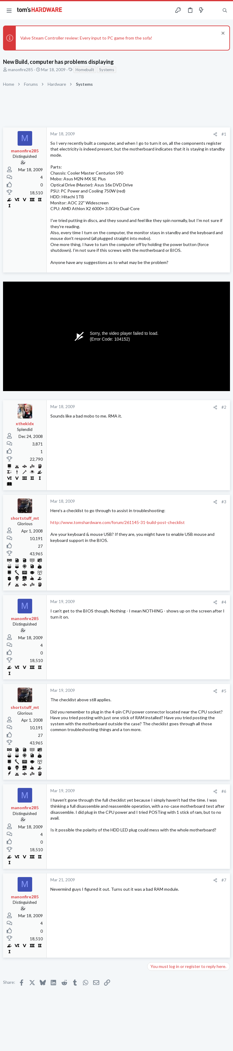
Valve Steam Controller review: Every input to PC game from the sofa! (86, 37)
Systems (106, 69)
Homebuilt (85, 69)
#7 (223, 880)
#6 (223, 791)
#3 (223, 501)
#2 (223, 407)
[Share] (215, 134)
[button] (9, 10)
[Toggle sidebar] (213, 10)
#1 (223, 134)
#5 (223, 691)
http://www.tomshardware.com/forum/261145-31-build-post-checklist (117, 522)
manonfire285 (20, 69)
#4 (223, 602)
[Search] (225, 10)
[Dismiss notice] (222, 34)
